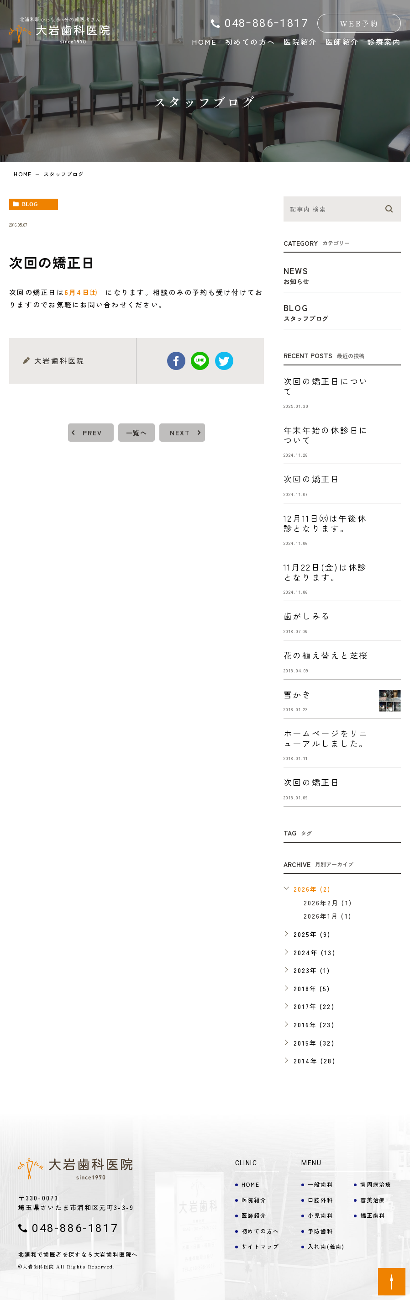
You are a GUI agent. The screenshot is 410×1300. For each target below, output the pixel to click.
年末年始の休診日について (326, 435)
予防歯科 (320, 1231)
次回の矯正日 (312, 479)
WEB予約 (359, 23)
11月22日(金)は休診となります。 (325, 572)
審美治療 (372, 1200)
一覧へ (136, 432)
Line (200, 361)
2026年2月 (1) (328, 902)
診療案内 (384, 41)
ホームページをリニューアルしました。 (326, 738)
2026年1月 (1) (328, 915)
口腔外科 (320, 1200)
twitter (224, 361)
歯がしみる (307, 616)
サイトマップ (260, 1246)
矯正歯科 (372, 1215)
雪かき (298, 694)
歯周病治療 (376, 1184)
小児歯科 (320, 1215)
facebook (176, 361)
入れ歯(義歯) (326, 1246)
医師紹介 (342, 41)
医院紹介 (300, 41)
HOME (204, 41)
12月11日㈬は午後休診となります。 (325, 523)
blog (30, 204)
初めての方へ (250, 41)
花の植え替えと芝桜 (326, 655)
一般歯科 (320, 1184)
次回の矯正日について (326, 386)
